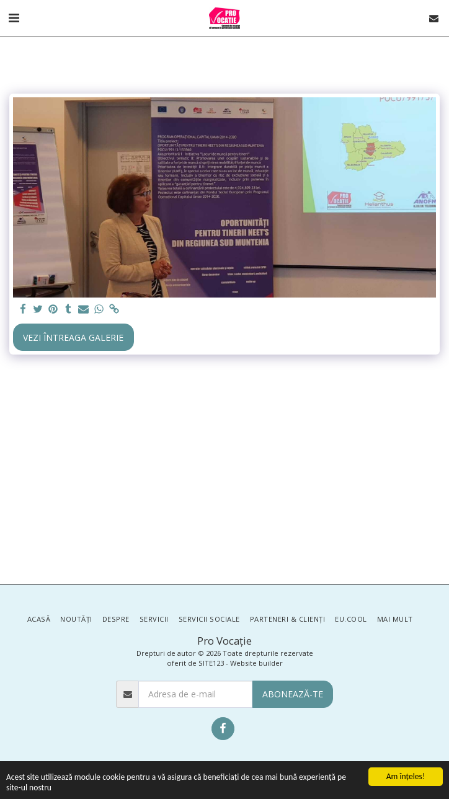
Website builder (256, 663)
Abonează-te (292, 694)
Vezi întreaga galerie (73, 337)
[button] (13, 17)
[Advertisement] (224, 472)
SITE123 (211, 663)
